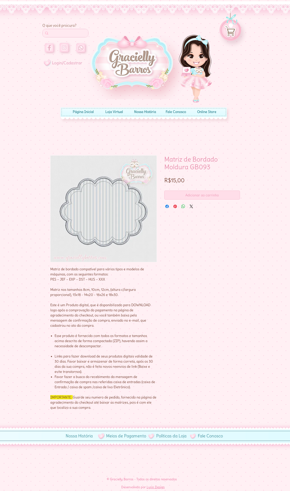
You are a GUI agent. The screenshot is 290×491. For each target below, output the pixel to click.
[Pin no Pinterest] (175, 206)
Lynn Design (156, 487)
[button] (231, 25)
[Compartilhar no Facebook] (167, 206)
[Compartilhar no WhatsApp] (183, 206)
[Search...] (65, 33)
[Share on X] (191, 206)
